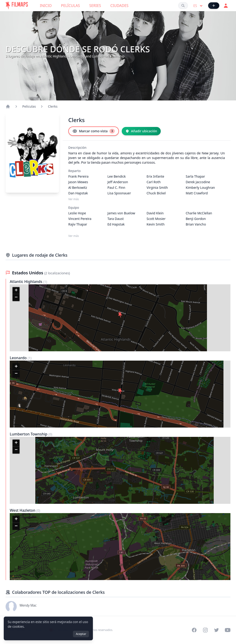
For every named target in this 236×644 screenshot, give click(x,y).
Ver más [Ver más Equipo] (73, 236)
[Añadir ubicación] (141, 131)
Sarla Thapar (195, 176)
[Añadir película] (213, 5)
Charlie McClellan (199, 213)
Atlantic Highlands (26, 281)
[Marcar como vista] (93, 131)
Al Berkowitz (77, 187)
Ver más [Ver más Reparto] (73, 199)
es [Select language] (198, 5)
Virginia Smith (157, 187)
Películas (70, 5)
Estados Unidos (28, 273)
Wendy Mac (28, 605)
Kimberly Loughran (200, 187)
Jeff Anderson (118, 182)
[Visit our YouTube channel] (227, 630)
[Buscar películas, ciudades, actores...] (183, 5)
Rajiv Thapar (77, 224)
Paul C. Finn (116, 187)
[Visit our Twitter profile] (216, 630)
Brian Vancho (196, 224)
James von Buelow (121, 213)
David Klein (155, 213)
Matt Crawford (197, 193)
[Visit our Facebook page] (194, 630)
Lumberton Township (29, 434)
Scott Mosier (156, 218)
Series (95, 5)
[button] (120, 315)
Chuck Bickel (156, 193)
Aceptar (81, 634)
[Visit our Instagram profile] (205, 630)
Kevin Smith (155, 224)
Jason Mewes (78, 182)
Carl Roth (154, 182)
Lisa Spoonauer (119, 193)
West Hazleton (23, 510)
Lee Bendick (117, 176)
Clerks (52, 106)
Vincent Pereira (79, 218)
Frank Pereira (78, 176)
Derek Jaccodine (198, 182)
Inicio (46, 5)
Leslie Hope (77, 213)
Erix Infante (155, 176)
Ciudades (119, 5)
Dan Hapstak (78, 193)
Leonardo (19, 357)
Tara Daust (116, 218)
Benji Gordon (196, 218)
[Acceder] (226, 5)
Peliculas (29, 106)
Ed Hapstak (116, 224)
